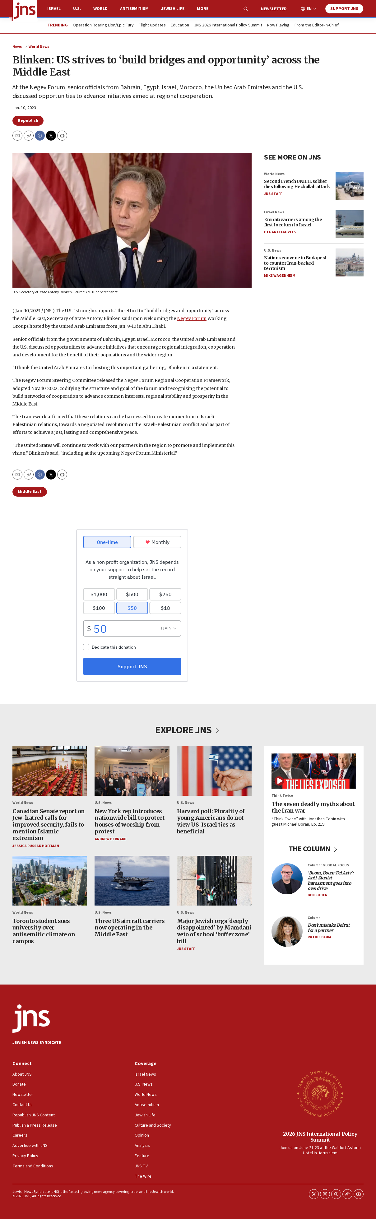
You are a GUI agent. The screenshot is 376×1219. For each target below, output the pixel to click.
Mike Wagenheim (279, 275)
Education (180, 25)
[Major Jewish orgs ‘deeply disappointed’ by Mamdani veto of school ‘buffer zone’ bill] (214, 881)
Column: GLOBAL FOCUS (328, 865)
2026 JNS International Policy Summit (320, 1137)
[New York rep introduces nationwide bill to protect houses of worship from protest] (132, 771)
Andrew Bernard (111, 839)
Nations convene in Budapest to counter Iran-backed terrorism (295, 263)
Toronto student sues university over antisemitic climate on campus (43, 931)
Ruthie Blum (319, 937)
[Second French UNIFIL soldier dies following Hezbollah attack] (350, 186)
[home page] (25, 10)
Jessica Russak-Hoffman (35, 846)
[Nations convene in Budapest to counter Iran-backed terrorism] (350, 262)
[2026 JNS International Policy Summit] (320, 1093)
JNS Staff (273, 194)
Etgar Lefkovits (280, 232)
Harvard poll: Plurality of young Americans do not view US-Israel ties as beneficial (211, 821)
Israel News (274, 212)
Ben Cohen (317, 895)
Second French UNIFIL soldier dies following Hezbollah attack (297, 183)
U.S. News (272, 250)
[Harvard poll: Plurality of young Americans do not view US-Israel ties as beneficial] (214, 771)
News (17, 46)
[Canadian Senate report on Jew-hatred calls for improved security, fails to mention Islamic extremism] (49, 771)
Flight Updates (152, 25)
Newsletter (274, 9)
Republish (28, 121)
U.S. (77, 9)
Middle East (30, 492)
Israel (54, 9)
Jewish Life (172, 9)
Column (314, 917)
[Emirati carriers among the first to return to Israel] (350, 224)
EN (309, 9)
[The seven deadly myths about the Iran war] (314, 771)
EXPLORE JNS (188, 730)
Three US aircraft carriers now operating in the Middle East (130, 927)
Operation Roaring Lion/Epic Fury (103, 25)
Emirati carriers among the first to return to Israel (293, 222)
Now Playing (278, 25)
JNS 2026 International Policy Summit (228, 25)
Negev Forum (192, 318)
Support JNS (344, 9)
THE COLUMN (314, 848)
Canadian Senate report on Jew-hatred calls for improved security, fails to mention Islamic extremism (48, 824)
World (100, 9)
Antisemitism (134, 9)
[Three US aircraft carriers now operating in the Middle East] (132, 881)
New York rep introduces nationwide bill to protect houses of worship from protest (130, 821)
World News (39, 46)
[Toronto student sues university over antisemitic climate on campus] (49, 881)
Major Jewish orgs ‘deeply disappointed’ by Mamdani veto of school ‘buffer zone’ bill (214, 931)
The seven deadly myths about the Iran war (313, 807)
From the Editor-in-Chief (317, 25)
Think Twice (282, 796)
